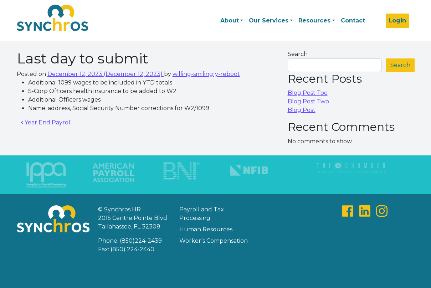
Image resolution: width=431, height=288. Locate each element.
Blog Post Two (308, 101)
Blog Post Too (308, 92)
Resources (314, 20)
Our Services (268, 20)
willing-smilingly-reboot (206, 74)
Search (298, 54)
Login (397, 20)
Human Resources (205, 229)
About (229, 20)
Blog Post (301, 110)
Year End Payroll (46, 122)
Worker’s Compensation (213, 240)
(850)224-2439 (141, 240)
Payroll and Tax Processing (201, 213)
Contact (353, 20)
